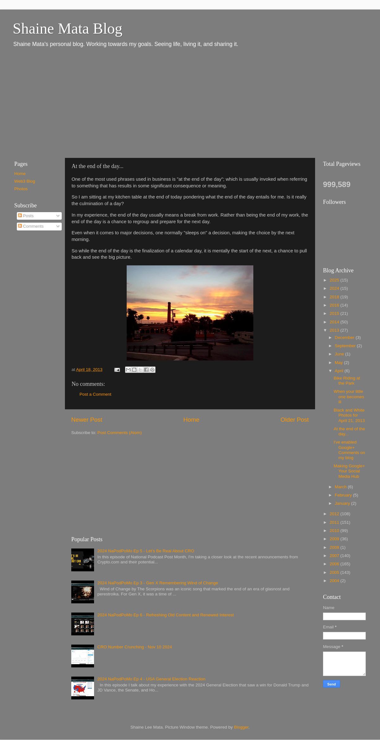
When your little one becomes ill (349, 396)
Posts (26, 215)
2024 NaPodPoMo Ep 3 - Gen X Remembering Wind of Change (157, 583)
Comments (31, 226)
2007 (335, 555)
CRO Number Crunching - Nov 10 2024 (134, 647)
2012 (335, 513)
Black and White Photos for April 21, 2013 (349, 415)
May (339, 362)
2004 (335, 580)
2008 (335, 547)
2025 (335, 280)
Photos (21, 188)
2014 (335, 322)
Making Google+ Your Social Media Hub (349, 471)
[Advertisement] (107, 102)
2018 (335, 297)
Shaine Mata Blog (68, 28)
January (343, 503)
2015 (335, 313)
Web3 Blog (24, 181)
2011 (335, 522)
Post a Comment (95, 394)
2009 (335, 538)
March (341, 486)
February (344, 495)
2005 (335, 572)
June (340, 354)
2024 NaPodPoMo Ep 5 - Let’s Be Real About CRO (145, 551)
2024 (335, 288)
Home (191, 419)
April (340, 370)
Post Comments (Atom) (120, 432)
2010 (335, 530)
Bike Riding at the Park (347, 381)
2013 (335, 330)
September (346, 345)
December (345, 337)
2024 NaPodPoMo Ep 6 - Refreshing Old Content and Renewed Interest (165, 615)
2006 (335, 563)
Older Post (295, 419)
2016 (335, 305)
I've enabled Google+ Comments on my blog (349, 450)
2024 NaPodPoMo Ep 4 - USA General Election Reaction (151, 679)
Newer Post (86, 419)
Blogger (241, 727)
